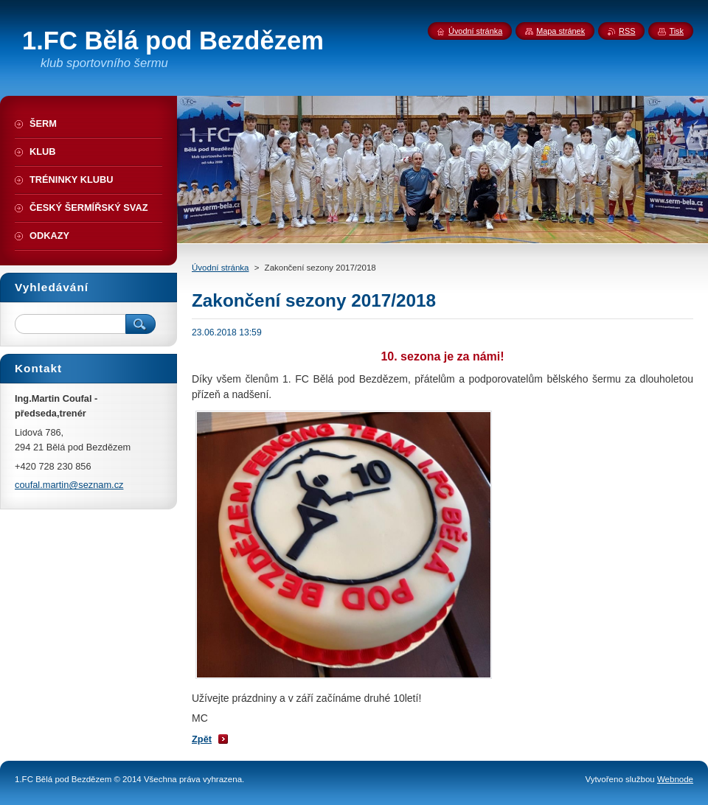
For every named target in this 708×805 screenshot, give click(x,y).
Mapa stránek (560, 31)
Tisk (676, 31)
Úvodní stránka (220, 267)
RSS (627, 31)
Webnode (675, 779)
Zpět (202, 739)
